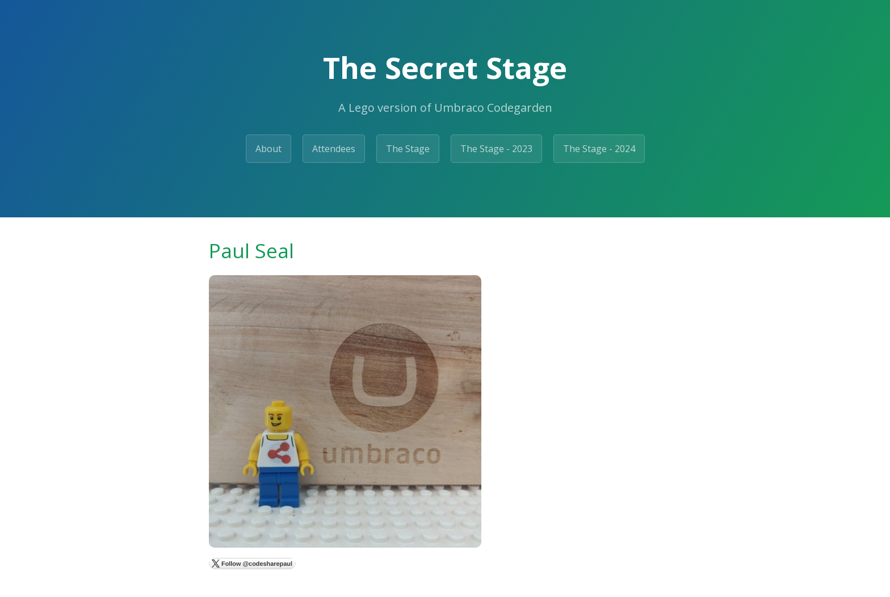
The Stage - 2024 (599, 148)
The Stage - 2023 (496, 148)
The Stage (408, 148)
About (268, 148)
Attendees (333, 148)
